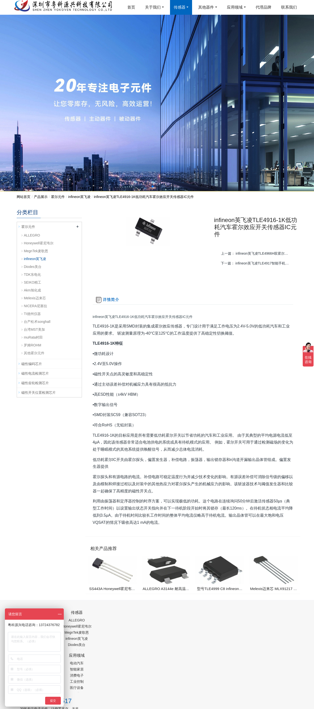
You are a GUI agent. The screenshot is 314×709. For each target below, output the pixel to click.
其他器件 (206, 7)
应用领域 (235, 7)
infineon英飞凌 (79, 197)
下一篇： (257, 263)
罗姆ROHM (32, 345)
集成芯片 (99, 685)
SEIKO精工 (32, 282)
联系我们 (289, 7)
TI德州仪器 (32, 314)
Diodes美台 (32, 267)
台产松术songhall (37, 322)
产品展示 (41, 197)
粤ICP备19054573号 (156, 673)
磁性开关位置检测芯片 (38, 392)
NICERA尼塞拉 (35, 306)
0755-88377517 (240, 616)
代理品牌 (263, 7)
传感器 (179, 7)
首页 (131, 7)
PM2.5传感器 (78, 685)
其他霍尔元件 (34, 353)
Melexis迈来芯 (35, 298)
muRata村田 (33, 337)
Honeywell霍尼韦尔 (38, 243)
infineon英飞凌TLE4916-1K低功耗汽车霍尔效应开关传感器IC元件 (144, 197)
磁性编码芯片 (31, 364)
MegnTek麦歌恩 (36, 251)
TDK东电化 (32, 274)
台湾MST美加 (34, 329)
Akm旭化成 (32, 290)
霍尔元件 (58, 197)
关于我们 (153, 7)
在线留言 (272, 674)
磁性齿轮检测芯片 (35, 383)
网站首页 (23, 197)
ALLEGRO (32, 235)
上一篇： (257, 253)
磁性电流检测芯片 (35, 373)
